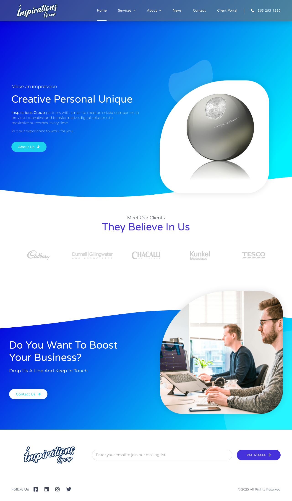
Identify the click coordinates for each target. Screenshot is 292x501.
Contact (199, 10)
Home (102, 10)
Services (127, 10)
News (177, 10)
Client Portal (227, 10)
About (154, 10)
